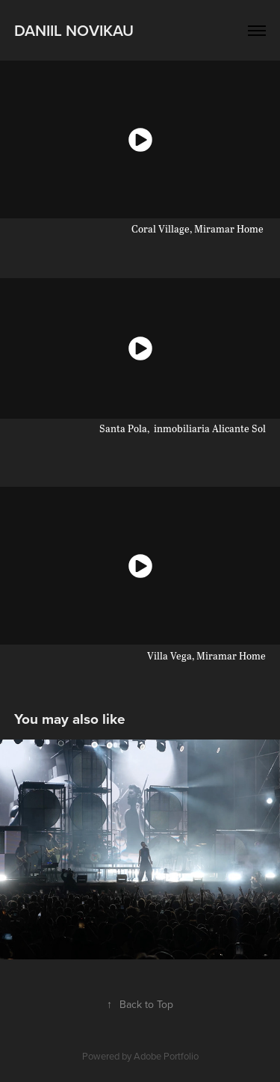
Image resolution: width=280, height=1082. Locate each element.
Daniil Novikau (74, 30)
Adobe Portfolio (166, 1056)
